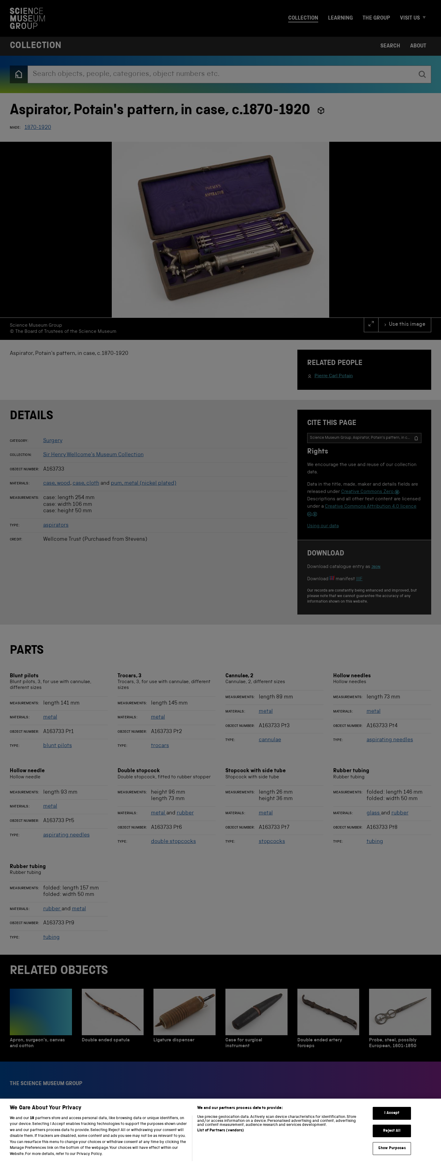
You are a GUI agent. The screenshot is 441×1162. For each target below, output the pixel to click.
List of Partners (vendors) (220, 1148)
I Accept (391, 1131)
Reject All (392, 1148)
